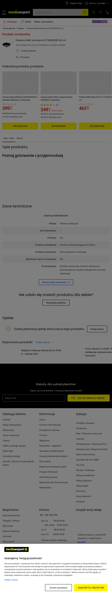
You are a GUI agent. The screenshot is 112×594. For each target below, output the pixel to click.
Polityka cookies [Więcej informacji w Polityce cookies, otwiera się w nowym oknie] (11, 579)
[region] (56, 569)
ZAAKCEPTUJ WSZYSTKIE (91, 587)
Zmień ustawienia (58, 587)
